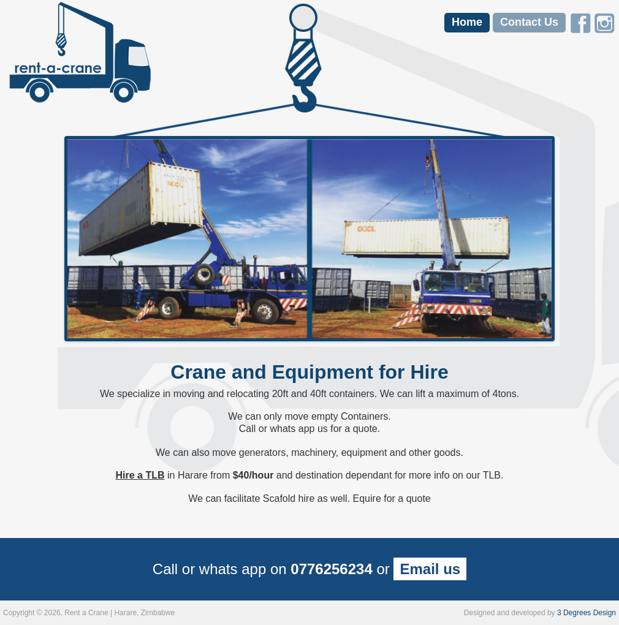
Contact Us (529, 22)
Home (467, 22)
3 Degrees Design (586, 612)
